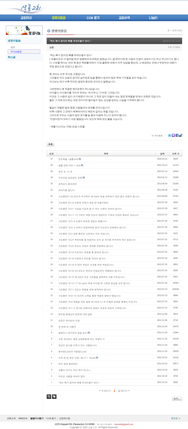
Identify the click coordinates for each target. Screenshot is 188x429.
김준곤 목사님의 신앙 (69, 320)
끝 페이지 (124, 391)
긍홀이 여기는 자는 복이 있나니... (75, 370)
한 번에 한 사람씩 (67, 326)
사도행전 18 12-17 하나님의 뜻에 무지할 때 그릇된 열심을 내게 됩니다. (94, 283)
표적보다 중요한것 (67, 183)
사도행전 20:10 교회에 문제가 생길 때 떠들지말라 (83, 202)
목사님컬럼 (16, 51)
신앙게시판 (64, 418)
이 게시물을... (158, 135)
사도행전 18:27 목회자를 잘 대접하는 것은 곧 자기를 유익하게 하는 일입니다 (96, 239)
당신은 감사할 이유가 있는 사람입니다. (77, 345)
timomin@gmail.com (123, 424)
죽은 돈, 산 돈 (65, 171)
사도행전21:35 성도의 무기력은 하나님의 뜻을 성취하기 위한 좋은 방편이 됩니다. (99, 196)
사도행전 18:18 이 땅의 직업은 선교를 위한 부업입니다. (86, 264)
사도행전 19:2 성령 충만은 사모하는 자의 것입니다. (84, 233)
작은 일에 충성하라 (67, 363)
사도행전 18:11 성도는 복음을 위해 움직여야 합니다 (84, 289)
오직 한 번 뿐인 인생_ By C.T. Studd (76, 357)
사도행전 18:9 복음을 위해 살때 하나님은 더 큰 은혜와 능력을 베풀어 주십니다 (97, 301)
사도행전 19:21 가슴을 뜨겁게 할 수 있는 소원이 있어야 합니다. (90, 208)
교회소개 (11, 418)
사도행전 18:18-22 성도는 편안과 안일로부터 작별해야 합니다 (89, 270)
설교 (13, 47)
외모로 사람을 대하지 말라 (71, 376)
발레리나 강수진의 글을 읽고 (72, 332)
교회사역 (124, 18)
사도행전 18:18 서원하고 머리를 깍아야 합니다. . (83, 258)
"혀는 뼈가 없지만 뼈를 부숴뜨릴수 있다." (70, 40)
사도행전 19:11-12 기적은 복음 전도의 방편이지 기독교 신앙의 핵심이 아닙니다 (98, 214)
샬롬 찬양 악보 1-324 (69, 165)
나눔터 (153, 18)
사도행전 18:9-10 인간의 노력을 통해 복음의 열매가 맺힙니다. (89, 295)
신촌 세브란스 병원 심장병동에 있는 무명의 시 (81, 339)
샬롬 (51, 47)
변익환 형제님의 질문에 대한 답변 (75, 314)
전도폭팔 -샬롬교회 (68, 159)
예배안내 (23, 418)
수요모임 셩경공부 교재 (70, 177)
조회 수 (175, 153)
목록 (50, 144)
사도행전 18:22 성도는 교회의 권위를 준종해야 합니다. (86, 245)
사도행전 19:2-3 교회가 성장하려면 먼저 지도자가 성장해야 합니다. (92, 227)
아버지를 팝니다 (66, 190)
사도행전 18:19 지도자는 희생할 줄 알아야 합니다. (83, 252)
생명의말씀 (59, 18)
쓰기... (177, 398)
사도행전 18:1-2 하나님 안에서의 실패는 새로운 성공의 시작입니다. (92, 307)
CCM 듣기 (93, 18)
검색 (49, 396)
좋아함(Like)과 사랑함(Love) (72, 351)
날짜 (162, 153)
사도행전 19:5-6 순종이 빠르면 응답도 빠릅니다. (83, 221)
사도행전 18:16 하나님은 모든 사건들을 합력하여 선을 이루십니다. (91, 276)
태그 (54, 396)
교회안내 (26, 18)
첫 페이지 (105, 391)
